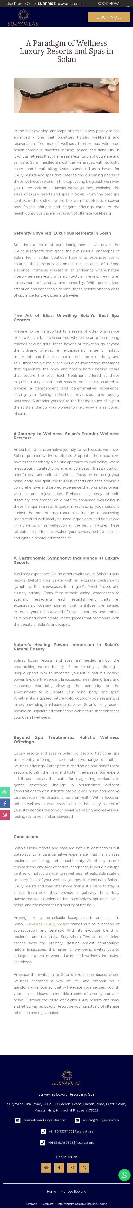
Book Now (109, 17)
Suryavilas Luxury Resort (47, 924)
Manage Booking (73, 1191)
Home (51, 1191)
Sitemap (31, 1204)
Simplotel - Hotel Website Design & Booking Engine (74, 1204)
